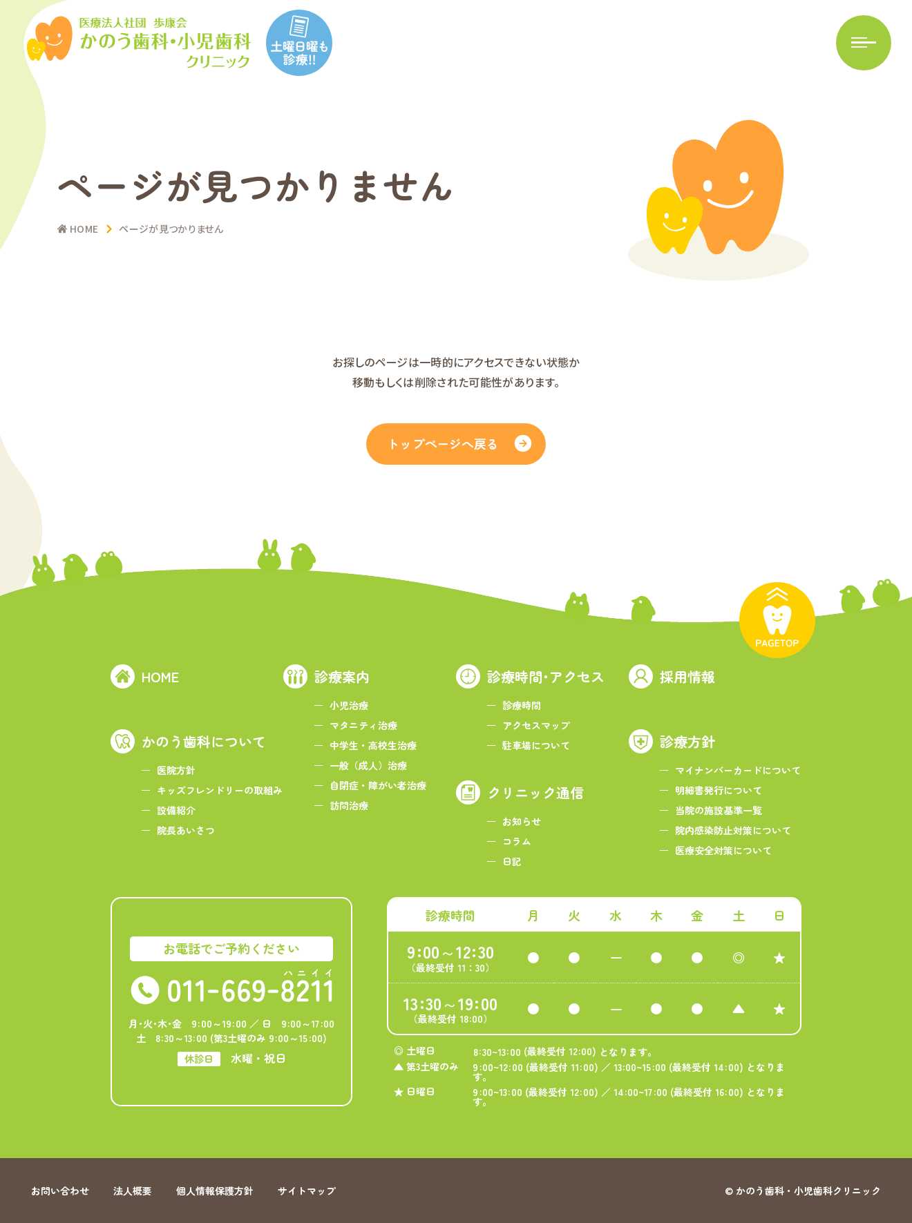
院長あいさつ (186, 830)
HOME (160, 676)
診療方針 (687, 741)
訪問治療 (349, 805)
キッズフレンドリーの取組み (220, 790)
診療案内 (342, 676)
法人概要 (132, 1190)
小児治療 (349, 705)
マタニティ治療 (363, 725)
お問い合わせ (60, 1190)
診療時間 (521, 705)
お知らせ (521, 821)
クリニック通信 (535, 792)
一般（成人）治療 (368, 765)
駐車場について (536, 745)
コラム (516, 841)
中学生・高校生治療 (373, 745)
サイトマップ (307, 1190)
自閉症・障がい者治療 (378, 785)
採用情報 (687, 676)
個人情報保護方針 (215, 1190)
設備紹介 (176, 810)
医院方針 (176, 770)
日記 (512, 861)
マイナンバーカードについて (738, 770)
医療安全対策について (723, 850)
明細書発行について (718, 790)
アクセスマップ (536, 725)
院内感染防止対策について (733, 830)
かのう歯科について (204, 741)
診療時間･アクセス (546, 676)
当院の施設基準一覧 (718, 810)
